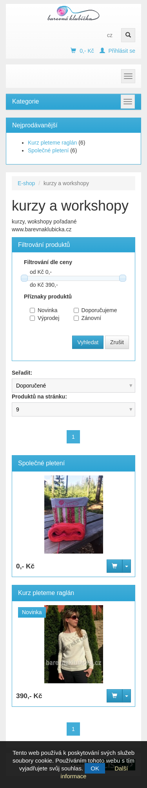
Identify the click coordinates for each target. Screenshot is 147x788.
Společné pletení (48, 150)
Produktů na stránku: (39, 396)
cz (110, 35)
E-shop (26, 183)
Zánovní (88, 318)
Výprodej (44, 318)
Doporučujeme (90, 310)
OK (95, 768)
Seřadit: (22, 373)
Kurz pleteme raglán (52, 142)
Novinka (44, 310)
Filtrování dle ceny (48, 262)
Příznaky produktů (48, 296)
